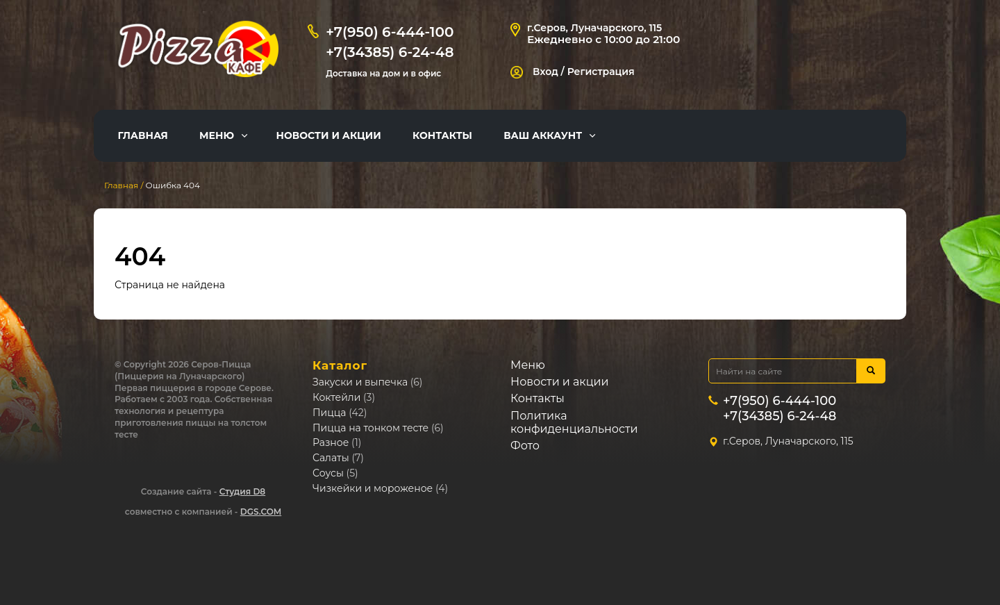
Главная (143, 135)
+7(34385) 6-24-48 (389, 52)
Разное (330, 442)
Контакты (442, 135)
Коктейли (336, 397)
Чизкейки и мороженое (372, 488)
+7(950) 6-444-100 (389, 32)
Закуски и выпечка (360, 382)
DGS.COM (260, 511)
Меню (216, 135)
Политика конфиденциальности (574, 422)
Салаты (330, 457)
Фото (525, 445)
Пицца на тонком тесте (370, 428)
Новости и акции (328, 135)
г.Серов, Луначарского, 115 (594, 28)
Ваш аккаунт (542, 135)
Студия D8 (242, 491)
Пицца (329, 412)
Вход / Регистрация (572, 71)
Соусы (328, 473)
